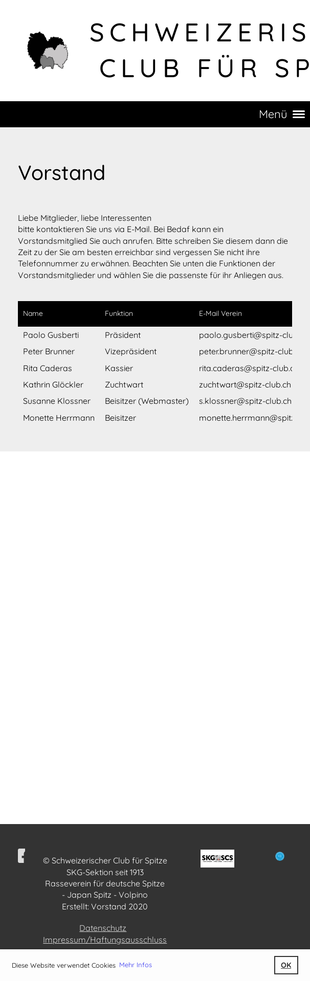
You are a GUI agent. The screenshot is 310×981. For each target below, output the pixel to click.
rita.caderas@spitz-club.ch (249, 368)
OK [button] (286, 965)
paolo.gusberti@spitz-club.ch (253, 335)
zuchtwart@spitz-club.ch (245, 384)
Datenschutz (102, 928)
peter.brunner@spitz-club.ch (251, 351)
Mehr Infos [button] (135, 965)
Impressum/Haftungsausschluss (105, 939)
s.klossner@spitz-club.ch (245, 401)
